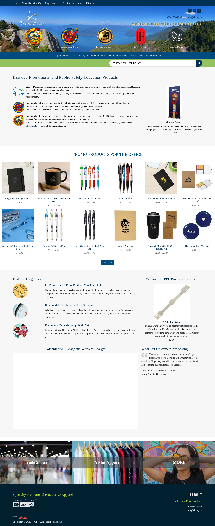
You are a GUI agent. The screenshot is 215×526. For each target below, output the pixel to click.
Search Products (153, 55)
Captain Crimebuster (97, 55)
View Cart (37, 3)
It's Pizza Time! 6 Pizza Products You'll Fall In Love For (78, 285)
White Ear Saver (171, 322)
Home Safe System (118, 55)
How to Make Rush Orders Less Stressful (69, 305)
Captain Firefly (78, 55)
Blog (46, 3)
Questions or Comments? (25, 500)
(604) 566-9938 (174, 17)
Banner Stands (174, 122)
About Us (26, 3)
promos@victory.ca (193, 17)
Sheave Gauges (136, 55)
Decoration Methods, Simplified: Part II (68, 325)
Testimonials (69, 3)
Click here (30, 93)
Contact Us (56, 3)
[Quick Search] (152, 63)
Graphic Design (61, 55)
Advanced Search (85, 3)
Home (17, 3)
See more (107, 262)
